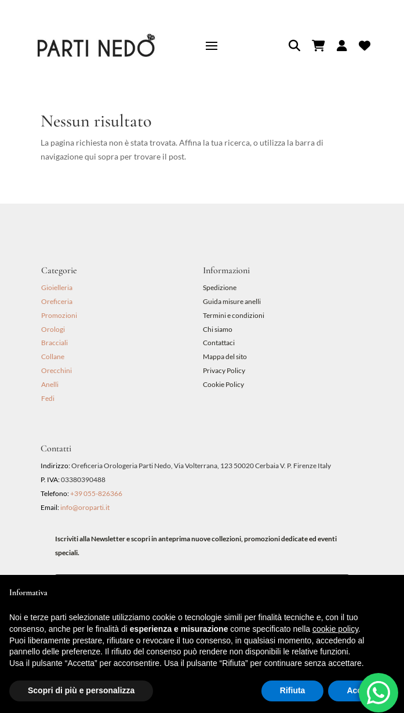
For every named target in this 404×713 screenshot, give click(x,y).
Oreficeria (56, 301)
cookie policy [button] (335, 629)
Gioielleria (56, 287)
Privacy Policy (224, 370)
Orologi (53, 329)
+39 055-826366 (96, 493)
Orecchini (56, 370)
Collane (52, 356)
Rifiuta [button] (292, 690)
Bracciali (54, 342)
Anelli (50, 384)
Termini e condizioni (234, 315)
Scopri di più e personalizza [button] (81, 690)
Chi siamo (217, 329)
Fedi (47, 398)
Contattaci (219, 342)
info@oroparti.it (85, 507)
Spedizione (219, 287)
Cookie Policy (223, 384)
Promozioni (59, 315)
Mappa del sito (225, 356)
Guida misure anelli (232, 301)
